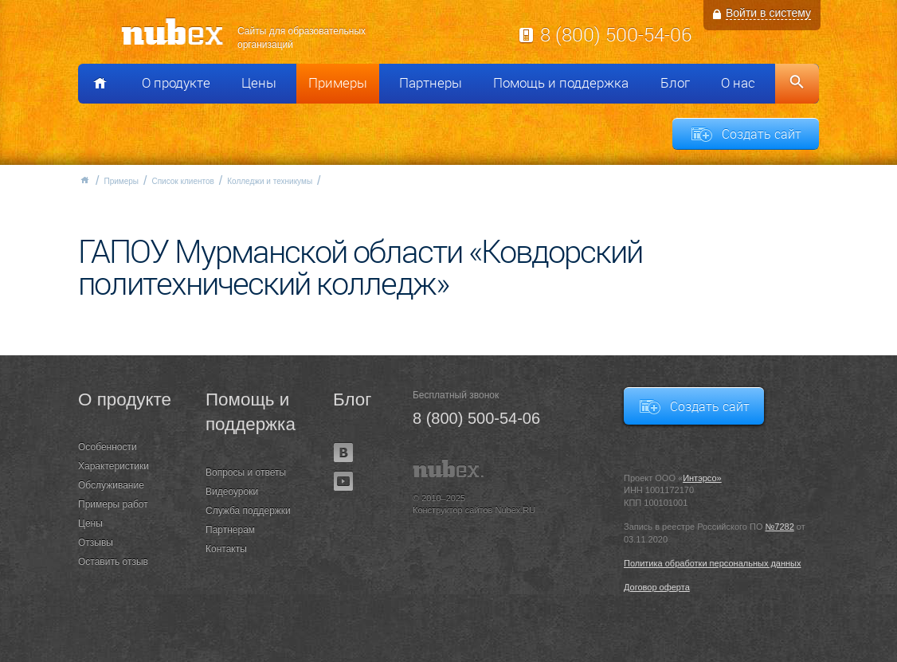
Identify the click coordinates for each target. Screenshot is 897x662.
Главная (84, 180)
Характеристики (113, 466)
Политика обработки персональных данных (712, 563)
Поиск (797, 84)
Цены (258, 83)
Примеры (337, 83)
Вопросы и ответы (246, 472)
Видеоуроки (232, 491)
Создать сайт (761, 134)
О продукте (176, 83)
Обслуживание (111, 485)
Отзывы (95, 542)
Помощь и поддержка (561, 83)
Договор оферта (657, 587)
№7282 (780, 526)
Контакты (226, 548)
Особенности (107, 446)
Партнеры (430, 83)
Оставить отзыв (113, 561)
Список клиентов (182, 181)
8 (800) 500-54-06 (615, 34)
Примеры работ (113, 504)
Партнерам (230, 529)
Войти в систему (768, 12)
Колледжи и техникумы (269, 181)
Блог (675, 83)
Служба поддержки (248, 510)
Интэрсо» (702, 478)
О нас (738, 83)
